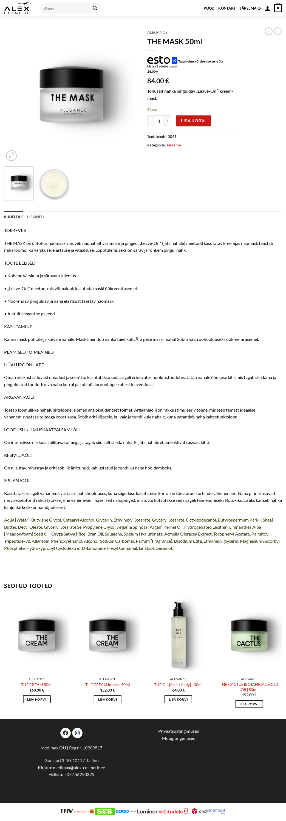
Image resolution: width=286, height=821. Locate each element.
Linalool (146, 548)
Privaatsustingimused (178, 731)
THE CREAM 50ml (37, 684)
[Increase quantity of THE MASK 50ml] (168, 120)
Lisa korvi (193, 120)
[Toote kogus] (159, 120)
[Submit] (95, 8)
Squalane (113, 533)
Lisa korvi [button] (36, 699)
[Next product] (269, 31)
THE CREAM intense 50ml (107, 684)
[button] (267, 8)
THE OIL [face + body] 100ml (178, 684)
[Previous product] (278, 31)
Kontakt (227, 8)
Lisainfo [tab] (35, 217)
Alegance (157, 32)
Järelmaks (250, 8)
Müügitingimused (179, 738)
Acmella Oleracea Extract (188, 533)
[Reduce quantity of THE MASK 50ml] (150, 120)
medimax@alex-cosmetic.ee (79, 767)
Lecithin (220, 527)
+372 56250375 (79, 774)
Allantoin (40, 540)
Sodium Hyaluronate (143, 533)
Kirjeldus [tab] (13, 217)
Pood (209, 8)
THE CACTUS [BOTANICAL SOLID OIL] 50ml (249, 687)
